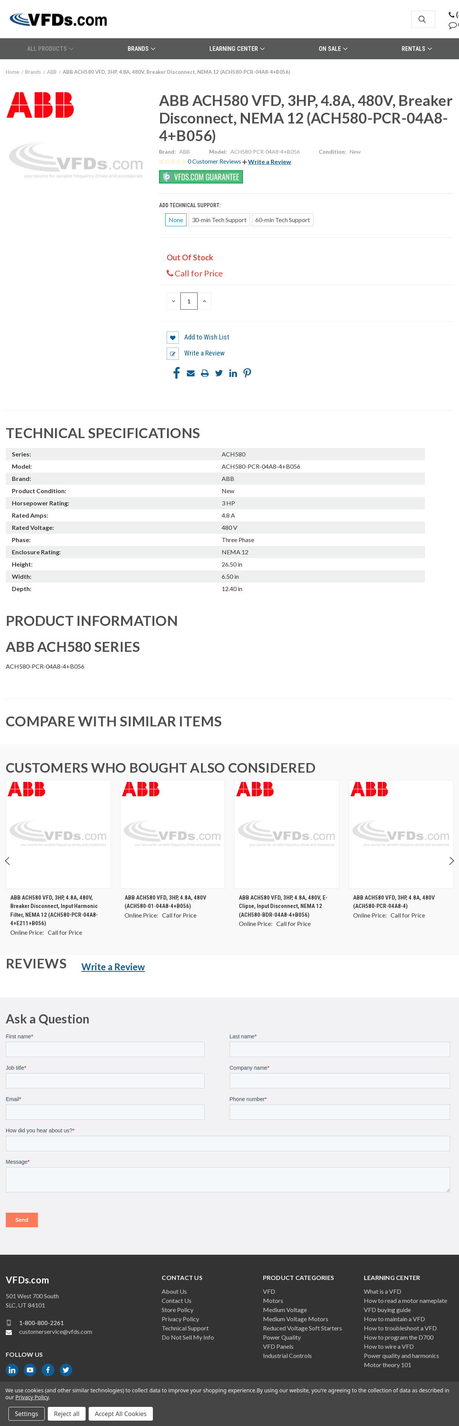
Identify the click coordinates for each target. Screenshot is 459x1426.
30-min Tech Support (219, 219)
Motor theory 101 (387, 1364)
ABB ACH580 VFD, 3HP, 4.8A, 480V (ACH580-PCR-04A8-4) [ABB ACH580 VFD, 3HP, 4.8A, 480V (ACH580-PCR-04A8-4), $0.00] (394, 902)
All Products (50, 48)
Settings (26, 1414)
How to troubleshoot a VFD (400, 1328)
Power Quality (282, 1337)
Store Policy (177, 1309)
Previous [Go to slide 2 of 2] (8, 868)
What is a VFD (382, 1291)
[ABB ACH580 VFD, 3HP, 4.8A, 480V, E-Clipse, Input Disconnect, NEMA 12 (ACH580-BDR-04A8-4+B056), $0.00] (287, 834)
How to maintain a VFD (394, 1318)
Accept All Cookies (121, 1414)
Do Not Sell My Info (188, 1337)
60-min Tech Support (282, 219)
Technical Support (185, 1328)
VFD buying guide (387, 1309)
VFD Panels (278, 1346)
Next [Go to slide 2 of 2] (451, 868)
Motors (273, 1300)
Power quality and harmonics (401, 1355)
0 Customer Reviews (215, 161)
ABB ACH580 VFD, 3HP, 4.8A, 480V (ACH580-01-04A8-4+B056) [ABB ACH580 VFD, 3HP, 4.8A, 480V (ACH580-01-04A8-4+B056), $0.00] (165, 902)
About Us (174, 1291)
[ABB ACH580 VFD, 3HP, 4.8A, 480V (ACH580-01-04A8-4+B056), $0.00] (173, 834)
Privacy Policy (180, 1318)
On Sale (333, 48)
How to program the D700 (398, 1337)
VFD (269, 1291)
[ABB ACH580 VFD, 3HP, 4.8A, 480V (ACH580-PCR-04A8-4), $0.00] (401, 834)
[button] (266, 161)
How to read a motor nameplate (405, 1300)
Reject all (66, 1414)
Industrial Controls (287, 1355)
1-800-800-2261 (41, 1322)
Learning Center (236, 48)
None (176, 219)
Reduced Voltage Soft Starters (302, 1328)
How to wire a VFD (389, 1346)
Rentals (417, 48)
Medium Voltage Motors (295, 1318)
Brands (141, 48)
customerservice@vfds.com (55, 1331)
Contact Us (176, 1300)
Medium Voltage (285, 1309)
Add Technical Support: (190, 205)
